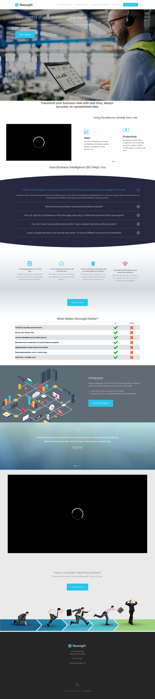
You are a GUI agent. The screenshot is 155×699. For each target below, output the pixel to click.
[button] (25, 34)
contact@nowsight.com (77, 663)
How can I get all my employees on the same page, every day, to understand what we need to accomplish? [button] (82, 215)
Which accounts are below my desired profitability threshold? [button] (92, 206)
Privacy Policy (87, 691)
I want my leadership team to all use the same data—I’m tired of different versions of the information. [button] (83, 232)
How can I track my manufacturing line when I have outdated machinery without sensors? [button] (85, 224)
